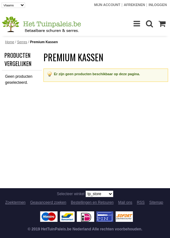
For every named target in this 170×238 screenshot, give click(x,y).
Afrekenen (134, 5)
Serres (22, 42)
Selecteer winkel (70, 194)
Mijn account (107, 5)
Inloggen (157, 5)
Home (9, 42)
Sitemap (156, 202)
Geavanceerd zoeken (48, 202)
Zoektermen (15, 202)
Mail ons (125, 202)
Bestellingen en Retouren (92, 202)
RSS (141, 202)
